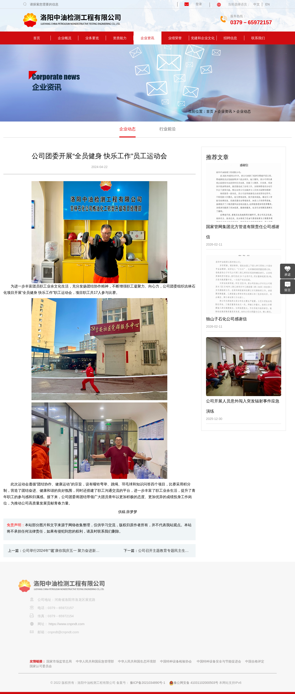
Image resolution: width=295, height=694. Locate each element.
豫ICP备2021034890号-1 (147, 682)
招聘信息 (230, 38)
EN (267, 4)
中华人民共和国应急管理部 (95, 661)
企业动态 (243, 111)
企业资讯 (147, 38)
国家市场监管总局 (59, 661)
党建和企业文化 (203, 38)
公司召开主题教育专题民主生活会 (164, 551)
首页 (36, 38)
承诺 (287, 270)
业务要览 (92, 38)
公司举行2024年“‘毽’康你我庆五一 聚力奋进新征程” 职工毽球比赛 (62, 551)
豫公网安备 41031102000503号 (193, 682)
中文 (256, 4)
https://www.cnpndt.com (66, 632)
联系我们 (258, 38)
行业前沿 (167, 129)
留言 (287, 286)
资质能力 (120, 38)
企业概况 (64, 38)
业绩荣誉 (175, 38)
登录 (190, 4)
